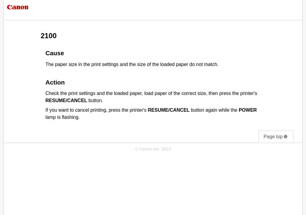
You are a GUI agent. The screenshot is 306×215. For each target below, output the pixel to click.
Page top (276, 136)
